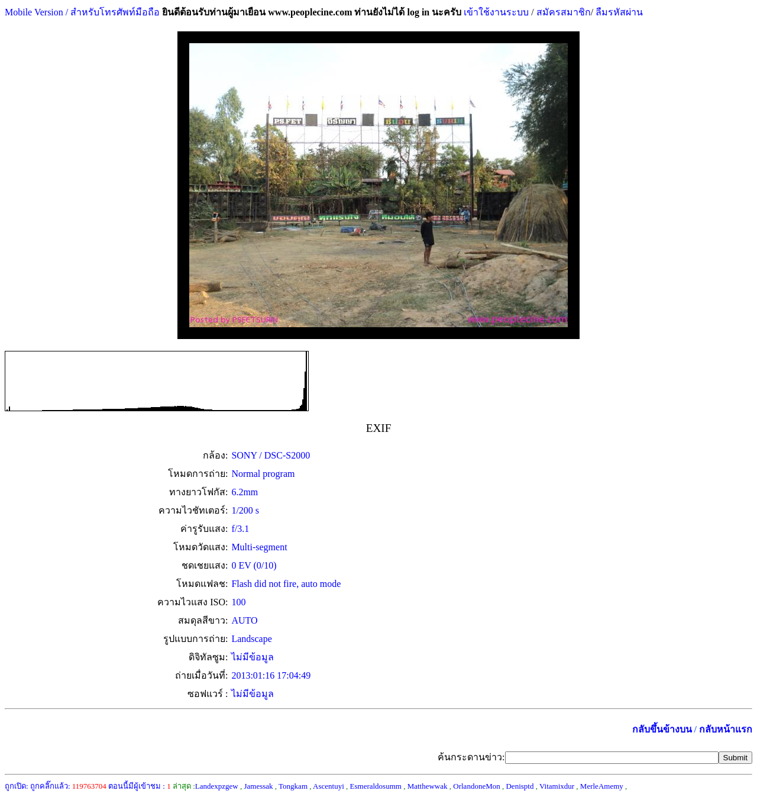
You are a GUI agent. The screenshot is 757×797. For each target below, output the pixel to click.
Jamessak (258, 786)
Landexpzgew (216, 786)
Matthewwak (427, 786)
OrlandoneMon (476, 786)
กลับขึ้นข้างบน (662, 729)
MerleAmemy (601, 786)
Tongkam (293, 786)
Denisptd (519, 786)
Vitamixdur (556, 786)
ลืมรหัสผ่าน (618, 12)
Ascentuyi (328, 786)
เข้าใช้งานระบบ (495, 12)
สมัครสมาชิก (563, 12)
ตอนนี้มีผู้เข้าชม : (139, 786)
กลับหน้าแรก (725, 729)
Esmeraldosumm (376, 786)
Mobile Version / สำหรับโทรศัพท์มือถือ (82, 12)
